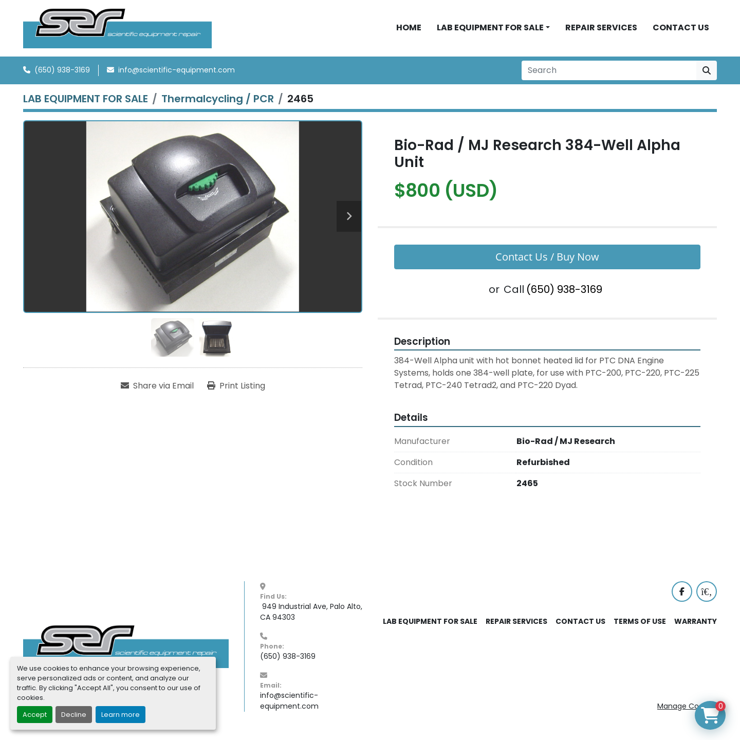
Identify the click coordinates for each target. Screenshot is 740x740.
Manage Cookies (687, 710)
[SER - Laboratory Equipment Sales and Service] (126, 649)
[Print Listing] (236, 389)
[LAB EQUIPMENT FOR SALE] (85, 102)
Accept (35, 714)
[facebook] (682, 595)
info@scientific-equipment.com (176, 73)
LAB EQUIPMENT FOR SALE (490, 29)
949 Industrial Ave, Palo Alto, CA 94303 (312, 615)
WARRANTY (695, 625)
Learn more (120, 714)
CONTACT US (681, 29)
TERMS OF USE (640, 625)
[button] (493, 30)
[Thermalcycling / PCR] (217, 102)
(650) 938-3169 (62, 73)
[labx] (706, 595)
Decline (73, 714)
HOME (408, 29)
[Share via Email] (157, 389)
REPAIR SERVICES (601, 29)
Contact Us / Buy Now (547, 260)
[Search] (609, 74)
